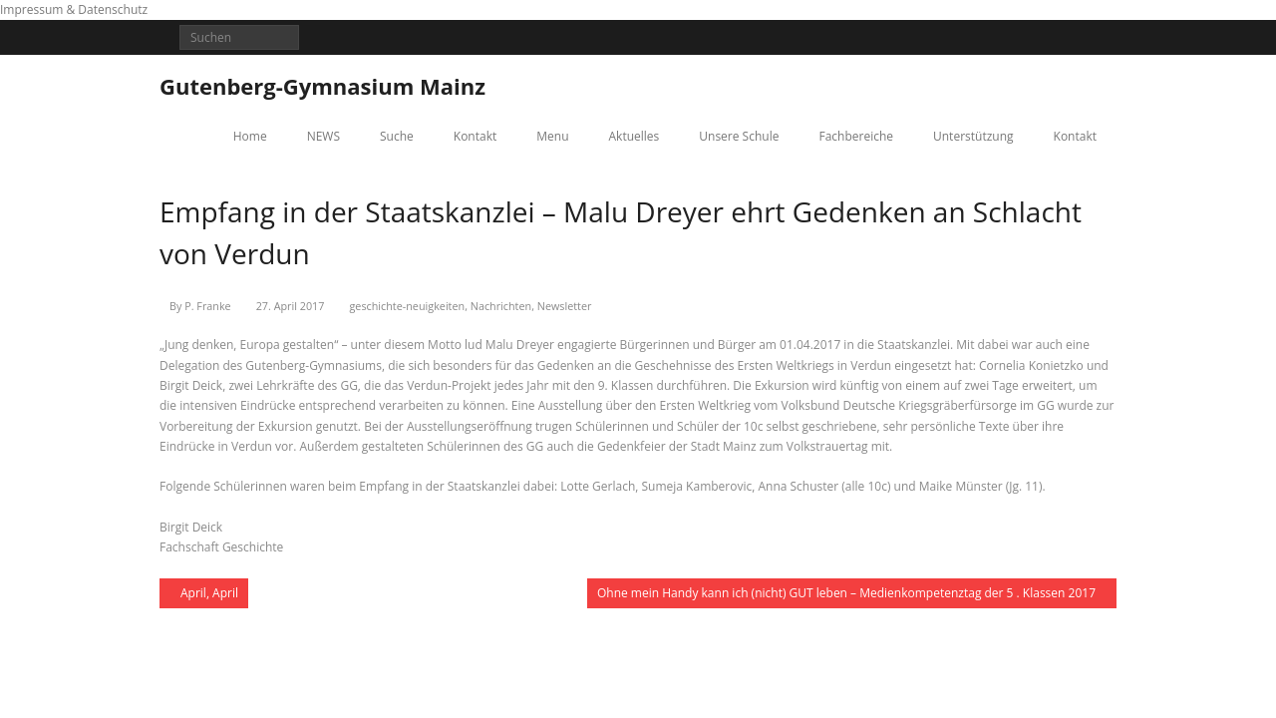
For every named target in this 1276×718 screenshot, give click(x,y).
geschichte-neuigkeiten (407, 305)
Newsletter (564, 305)
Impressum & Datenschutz (74, 9)
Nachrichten (501, 305)
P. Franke (207, 305)
